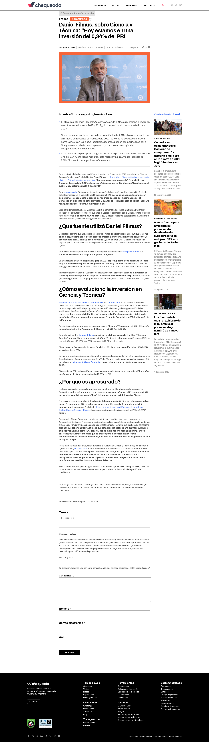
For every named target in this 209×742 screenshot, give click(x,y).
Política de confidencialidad (164, 736)
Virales (86, 689)
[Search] (163, 5)
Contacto (33, 702)
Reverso (87, 726)
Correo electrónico (72, 622)
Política (171, 313)
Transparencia (167, 689)
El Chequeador (124, 706)
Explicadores (88, 695)
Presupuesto (67, 518)
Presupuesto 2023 (130, 252)
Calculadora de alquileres (128, 692)
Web (62, 637)
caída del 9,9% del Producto (86, 362)
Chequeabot (123, 698)
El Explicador (170, 219)
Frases (63, 18)
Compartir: (134, 47)
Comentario (67, 575)
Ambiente (158, 219)
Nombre (65, 608)
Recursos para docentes (128, 715)
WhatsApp (88, 706)
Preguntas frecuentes (170, 709)
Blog (85, 715)
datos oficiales (113, 302)
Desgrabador (123, 686)
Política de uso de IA (169, 698)
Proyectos (165, 701)
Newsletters (88, 709)
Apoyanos (150, 5)
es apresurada (80, 449)
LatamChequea (90, 723)
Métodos (165, 692)
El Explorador (123, 695)
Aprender (131, 5)
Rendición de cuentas (170, 706)
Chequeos (87, 686)
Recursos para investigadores (131, 720)
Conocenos (99, 5)
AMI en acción (124, 709)
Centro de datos (162, 139)
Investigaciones (90, 698)
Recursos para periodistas (129, 717)
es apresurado (70, 192)
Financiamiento (167, 703)
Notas (115, 5)
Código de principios (169, 695)
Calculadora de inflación (128, 689)
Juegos (121, 712)
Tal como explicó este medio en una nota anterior (81, 302)
